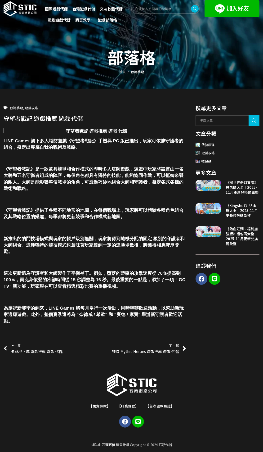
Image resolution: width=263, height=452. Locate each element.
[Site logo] (24, 10)
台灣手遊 (137, 71)
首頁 (122, 71)
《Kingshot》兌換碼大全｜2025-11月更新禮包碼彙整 (242, 210)
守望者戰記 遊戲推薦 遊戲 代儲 (96, 130)
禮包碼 (203, 161)
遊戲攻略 (31, 107)
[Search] (227, 120)
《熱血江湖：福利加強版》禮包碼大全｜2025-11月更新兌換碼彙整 (242, 236)
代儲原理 (205, 144)
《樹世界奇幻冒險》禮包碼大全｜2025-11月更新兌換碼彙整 (242, 187)
